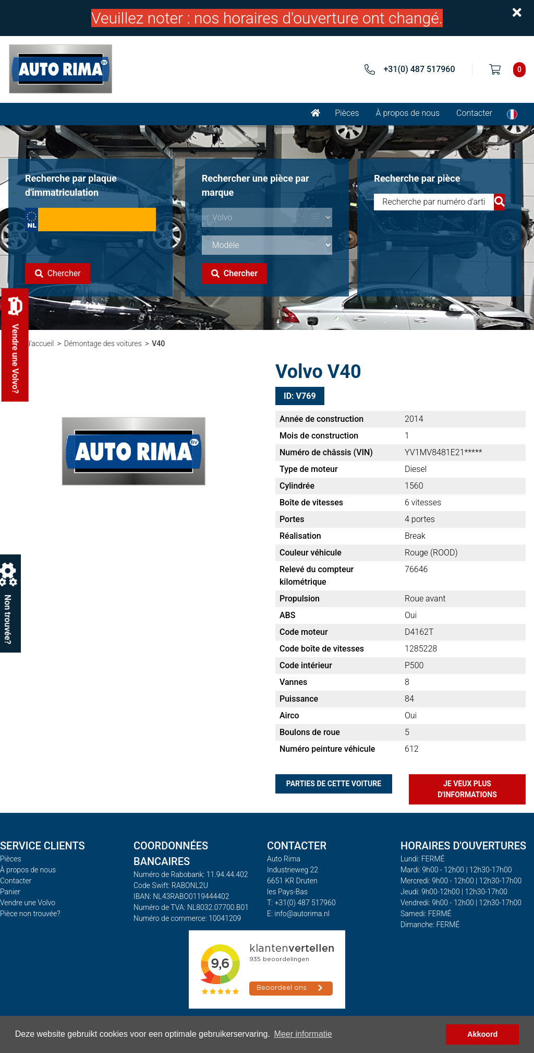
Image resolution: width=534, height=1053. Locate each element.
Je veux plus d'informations (467, 789)
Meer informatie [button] (303, 1034)
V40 (158, 343)
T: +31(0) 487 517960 (301, 902)
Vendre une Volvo (27, 902)
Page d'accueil (31, 343)
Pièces (347, 113)
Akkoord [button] (482, 1034)
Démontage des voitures (103, 343)
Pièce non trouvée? (30, 913)
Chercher (58, 273)
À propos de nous (408, 113)
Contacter (474, 113)
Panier (10, 892)
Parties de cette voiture (333, 783)
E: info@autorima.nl (298, 913)
